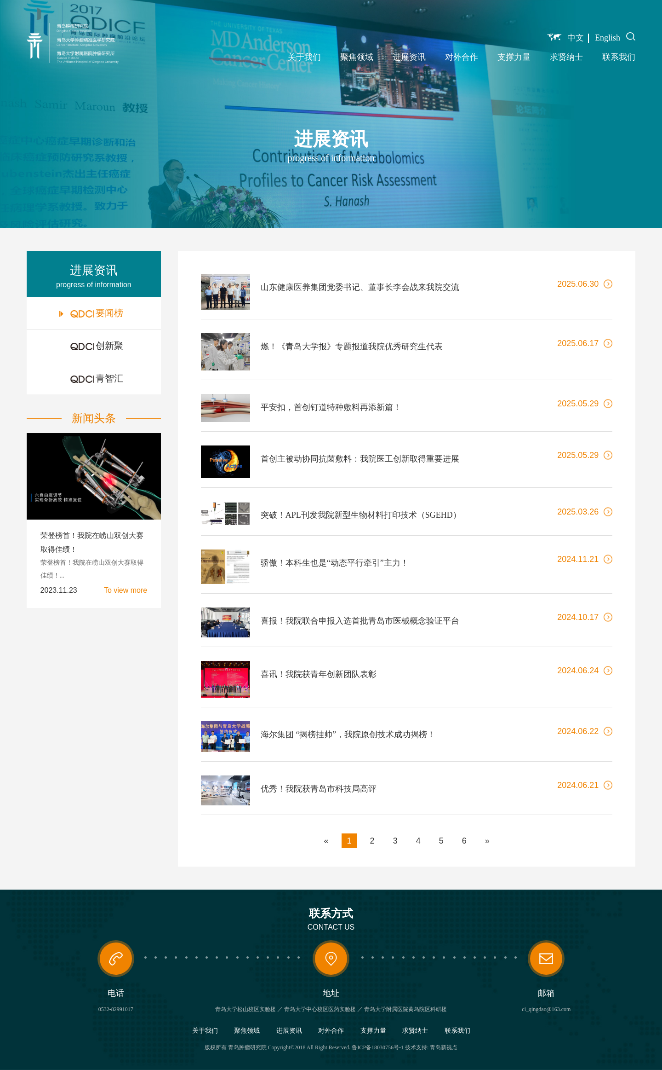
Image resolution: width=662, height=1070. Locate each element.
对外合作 (461, 57)
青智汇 (91, 378)
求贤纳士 (566, 57)
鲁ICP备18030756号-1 (378, 1047)
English (607, 38)
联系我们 (618, 57)
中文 (575, 38)
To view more (125, 590)
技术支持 (416, 1047)
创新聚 (91, 346)
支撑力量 (514, 57)
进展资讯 (409, 57)
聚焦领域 (356, 57)
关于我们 (304, 57)
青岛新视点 (443, 1047)
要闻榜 (91, 313)
